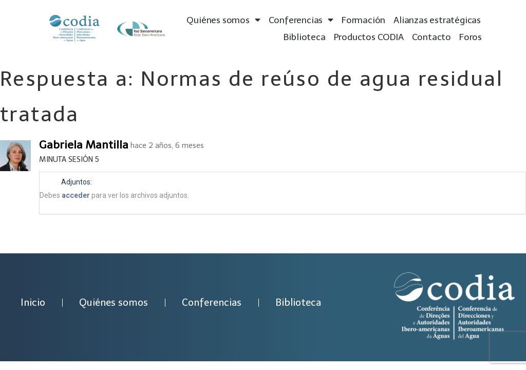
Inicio (33, 302)
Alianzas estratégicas (437, 20)
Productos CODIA (369, 37)
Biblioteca (305, 37)
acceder (76, 195)
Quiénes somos (223, 20)
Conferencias (301, 20)
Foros (470, 37)
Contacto (431, 37)
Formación (363, 20)
